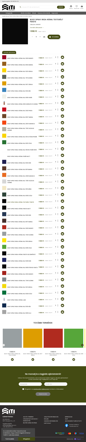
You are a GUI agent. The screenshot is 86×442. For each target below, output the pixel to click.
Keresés (60, 7)
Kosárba (54, 37)
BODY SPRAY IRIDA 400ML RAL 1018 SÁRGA (19, 241)
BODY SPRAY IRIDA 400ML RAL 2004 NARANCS (21, 124)
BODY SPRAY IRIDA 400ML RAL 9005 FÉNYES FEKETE (22, 267)
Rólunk (34, 13)
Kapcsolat (55, 13)
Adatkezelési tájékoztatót (41, 389)
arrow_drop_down (58, 58)
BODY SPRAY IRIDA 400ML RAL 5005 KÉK (19, 261)
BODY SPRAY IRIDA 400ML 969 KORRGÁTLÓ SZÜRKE (22, 104)
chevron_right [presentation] (82, 345)
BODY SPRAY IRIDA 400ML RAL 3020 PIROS (19, 110)
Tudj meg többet (13, 435)
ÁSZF (66, 419)
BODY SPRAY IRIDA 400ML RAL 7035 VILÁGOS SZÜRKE (20, 181)
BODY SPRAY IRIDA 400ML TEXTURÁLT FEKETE (21, 16)
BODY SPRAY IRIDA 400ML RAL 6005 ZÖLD (19, 195)
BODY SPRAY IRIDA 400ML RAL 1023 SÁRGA (20, 71)
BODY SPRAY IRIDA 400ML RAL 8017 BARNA (19, 222)
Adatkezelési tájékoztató (73, 421)
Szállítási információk (51, 417)
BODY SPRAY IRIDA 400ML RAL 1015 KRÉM (19, 189)
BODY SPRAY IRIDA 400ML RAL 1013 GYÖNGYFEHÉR (22, 137)
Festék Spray (5, 16)
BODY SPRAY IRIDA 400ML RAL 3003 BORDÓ (20, 58)
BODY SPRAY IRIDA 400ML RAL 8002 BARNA (20, 65)
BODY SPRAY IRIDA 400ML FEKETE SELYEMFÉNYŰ (21, 254)
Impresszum (68, 417)
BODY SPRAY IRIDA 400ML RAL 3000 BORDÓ (20, 228)
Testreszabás (9, 439)
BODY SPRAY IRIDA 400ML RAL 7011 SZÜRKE (19, 78)
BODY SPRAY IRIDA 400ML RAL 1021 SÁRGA (19, 287)
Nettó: (39, 31)
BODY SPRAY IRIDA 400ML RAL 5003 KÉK (19, 215)
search (20, 7)
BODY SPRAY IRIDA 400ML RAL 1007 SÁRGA (20, 84)
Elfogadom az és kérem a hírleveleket (44, 389)
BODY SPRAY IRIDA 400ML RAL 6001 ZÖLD (19, 143)
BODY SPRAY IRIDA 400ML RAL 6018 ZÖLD (19, 248)
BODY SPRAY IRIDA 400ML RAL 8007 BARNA (20, 117)
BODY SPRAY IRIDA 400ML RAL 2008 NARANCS (21, 176)
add (40, 36)
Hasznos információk (44, 13)
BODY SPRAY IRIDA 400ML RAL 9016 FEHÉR (19, 97)
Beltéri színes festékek (30, 423)
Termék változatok (36, 27)
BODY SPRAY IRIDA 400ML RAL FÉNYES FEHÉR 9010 (22, 150)
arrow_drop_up (58, 56)
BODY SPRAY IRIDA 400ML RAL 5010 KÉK (19, 306)
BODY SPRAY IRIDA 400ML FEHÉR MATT (18, 156)
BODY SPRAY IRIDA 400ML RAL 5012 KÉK (19, 91)
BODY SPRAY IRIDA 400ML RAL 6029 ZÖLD (19, 294)
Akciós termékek (26, 13)
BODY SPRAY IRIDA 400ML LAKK (16, 300)
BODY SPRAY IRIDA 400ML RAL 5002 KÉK (19, 163)
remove (32, 36)
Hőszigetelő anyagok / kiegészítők (30, 420)
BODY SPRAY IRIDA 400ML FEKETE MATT (19, 209)
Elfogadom (26, 439)
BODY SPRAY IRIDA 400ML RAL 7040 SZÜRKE (20, 235)
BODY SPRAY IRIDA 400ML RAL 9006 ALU (19, 313)
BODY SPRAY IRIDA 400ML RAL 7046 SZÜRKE (20, 280)
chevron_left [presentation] (4, 345)
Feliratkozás (43, 394)
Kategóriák (7, 13)
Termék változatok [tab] (9, 52)
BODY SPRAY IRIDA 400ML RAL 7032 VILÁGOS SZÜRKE (20, 129)
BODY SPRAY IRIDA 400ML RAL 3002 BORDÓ (20, 274)
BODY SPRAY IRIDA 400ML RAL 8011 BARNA (19, 169)
